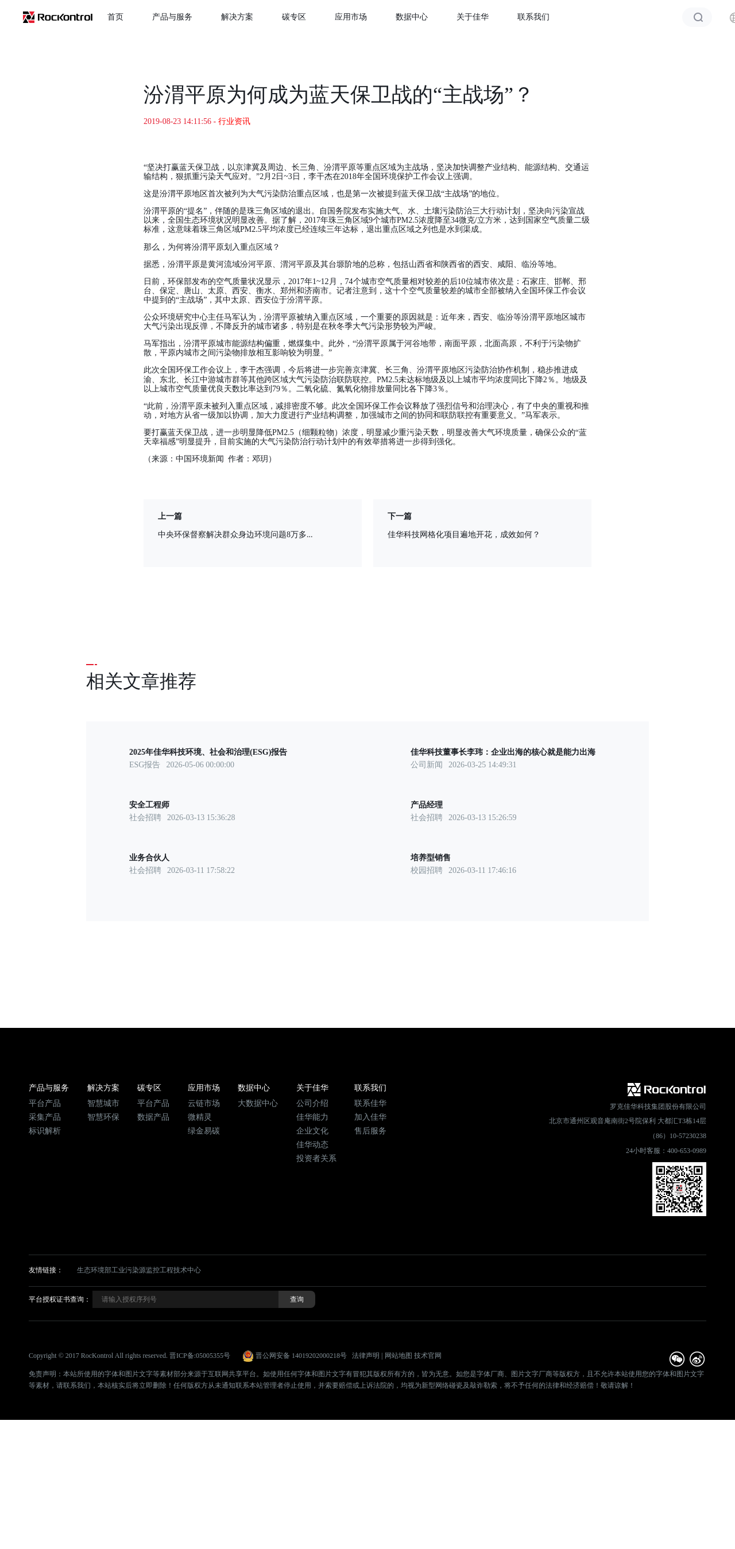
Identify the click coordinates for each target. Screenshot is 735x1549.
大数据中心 (258, 1103)
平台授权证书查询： (60, 1299)
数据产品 (153, 1117)
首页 (115, 17)
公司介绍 (312, 1103)
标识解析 (45, 1131)
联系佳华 (370, 1103)
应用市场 (351, 17)
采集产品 (45, 1117)
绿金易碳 (204, 1131)
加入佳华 (370, 1117)
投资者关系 (316, 1158)
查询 (297, 1299)
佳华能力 (312, 1117)
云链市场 (204, 1103)
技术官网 (428, 1356)
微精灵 (200, 1117)
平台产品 (45, 1103)
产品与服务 (172, 17)
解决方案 (237, 17)
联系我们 (533, 17)
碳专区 (294, 17)
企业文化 (312, 1131)
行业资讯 (234, 121)
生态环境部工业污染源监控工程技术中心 (139, 1270)
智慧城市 (103, 1103)
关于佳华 (473, 17)
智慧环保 (103, 1117)
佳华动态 (312, 1144)
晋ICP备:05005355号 (199, 1356)
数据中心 (412, 17)
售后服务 (370, 1131)
